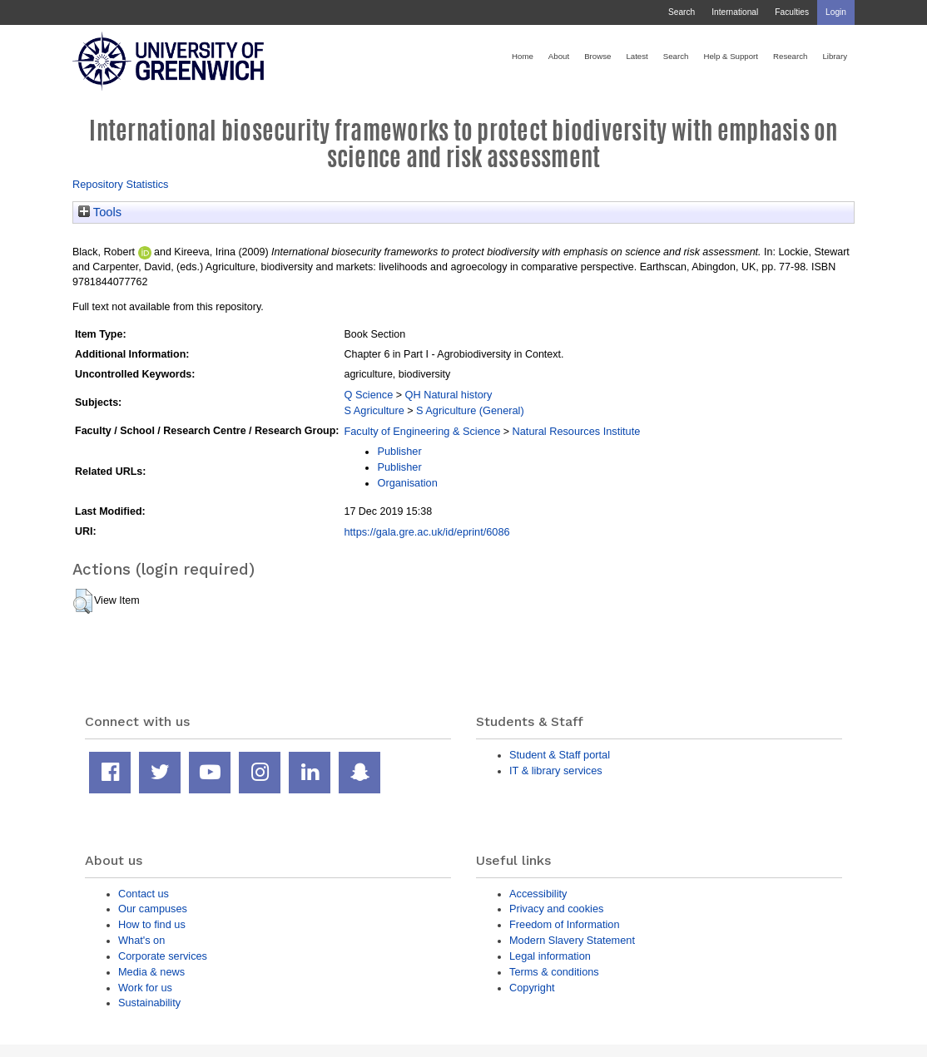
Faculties (792, 12)
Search (681, 12)
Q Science (368, 394)
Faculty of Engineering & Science (422, 431)
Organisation (407, 483)
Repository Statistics (120, 184)
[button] (82, 601)
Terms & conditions (554, 972)
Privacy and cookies (556, 908)
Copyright (532, 987)
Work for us (145, 987)
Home (522, 56)
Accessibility (538, 893)
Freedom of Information (564, 924)
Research (790, 56)
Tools (99, 212)
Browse (597, 56)
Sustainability (149, 1002)
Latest (636, 56)
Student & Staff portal (559, 754)
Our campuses (152, 908)
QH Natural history (449, 394)
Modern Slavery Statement (572, 940)
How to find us (152, 924)
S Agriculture (374, 410)
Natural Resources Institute (577, 431)
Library (834, 56)
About (558, 56)
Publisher (399, 451)
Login (835, 12)
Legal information (550, 956)
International (734, 12)
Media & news (151, 972)
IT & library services (555, 770)
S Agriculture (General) (470, 410)
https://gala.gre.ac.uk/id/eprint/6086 (426, 532)
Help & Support (730, 56)
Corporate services (162, 956)
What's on (141, 940)
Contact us (143, 893)
